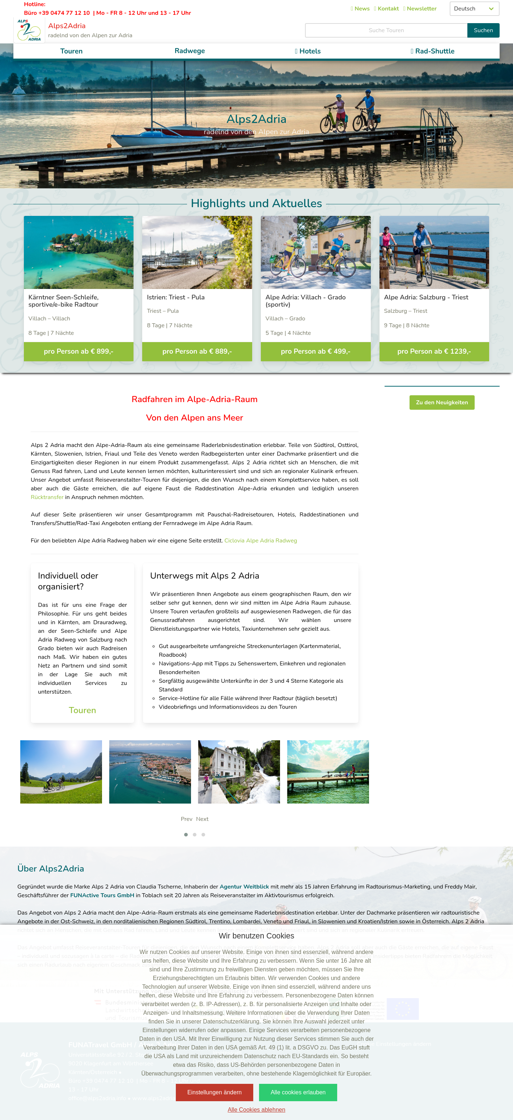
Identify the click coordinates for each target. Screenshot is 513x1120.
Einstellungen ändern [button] (214, 1092)
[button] (186, 834)
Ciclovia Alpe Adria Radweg (260, 541)
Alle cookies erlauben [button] (298, 1092)
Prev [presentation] (186, 819)
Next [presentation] (202, 819)
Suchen (483, 30)
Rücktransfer (48, 497)
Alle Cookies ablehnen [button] (256, 1110)
